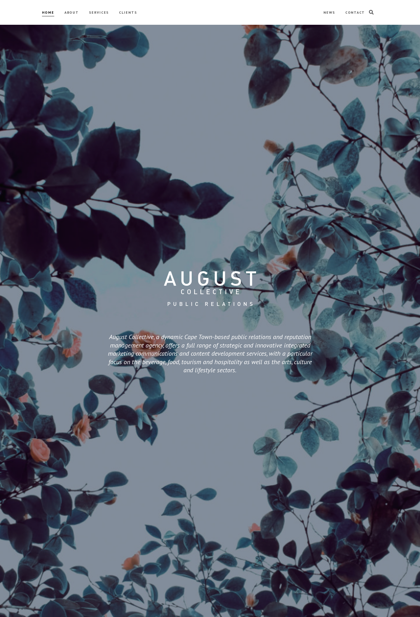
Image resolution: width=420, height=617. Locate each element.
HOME (48, 12)
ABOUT (71, 12)
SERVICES (99, 12)
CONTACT (355, 12)
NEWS (329, 12)
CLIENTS (128, 12)
